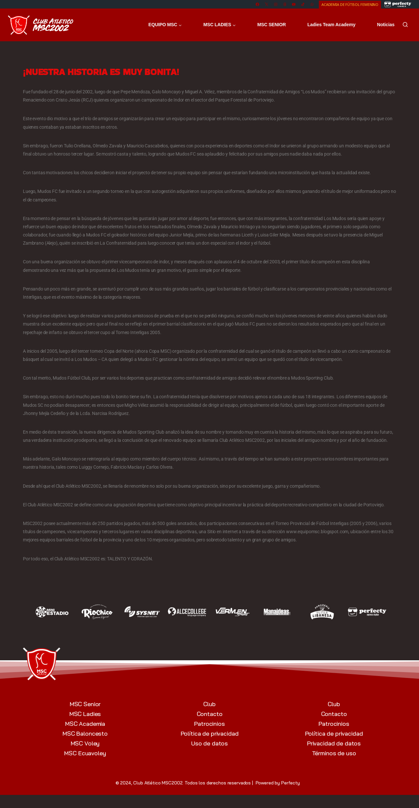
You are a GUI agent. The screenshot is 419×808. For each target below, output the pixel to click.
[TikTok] (303, 4)
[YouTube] (293, 4)
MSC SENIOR (271, 24)
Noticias (385, 24)
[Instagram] (275, 4)
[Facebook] (257, 4)
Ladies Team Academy (331, 24)
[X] (266, 4)
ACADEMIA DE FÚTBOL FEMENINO (349, 4)
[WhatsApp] (312, 4)
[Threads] (284, 4)
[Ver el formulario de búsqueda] (405, 25)
